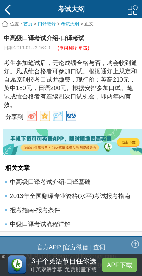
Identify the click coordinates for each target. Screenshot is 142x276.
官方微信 (76, 247)
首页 (28, 24)
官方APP (49, 247)
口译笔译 (47, 24)
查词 (99, 247)
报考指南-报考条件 (35, 210)
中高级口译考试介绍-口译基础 (50, 182)
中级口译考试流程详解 (40, 224)
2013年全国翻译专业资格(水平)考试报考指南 (70, 196)
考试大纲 (70, 24)
